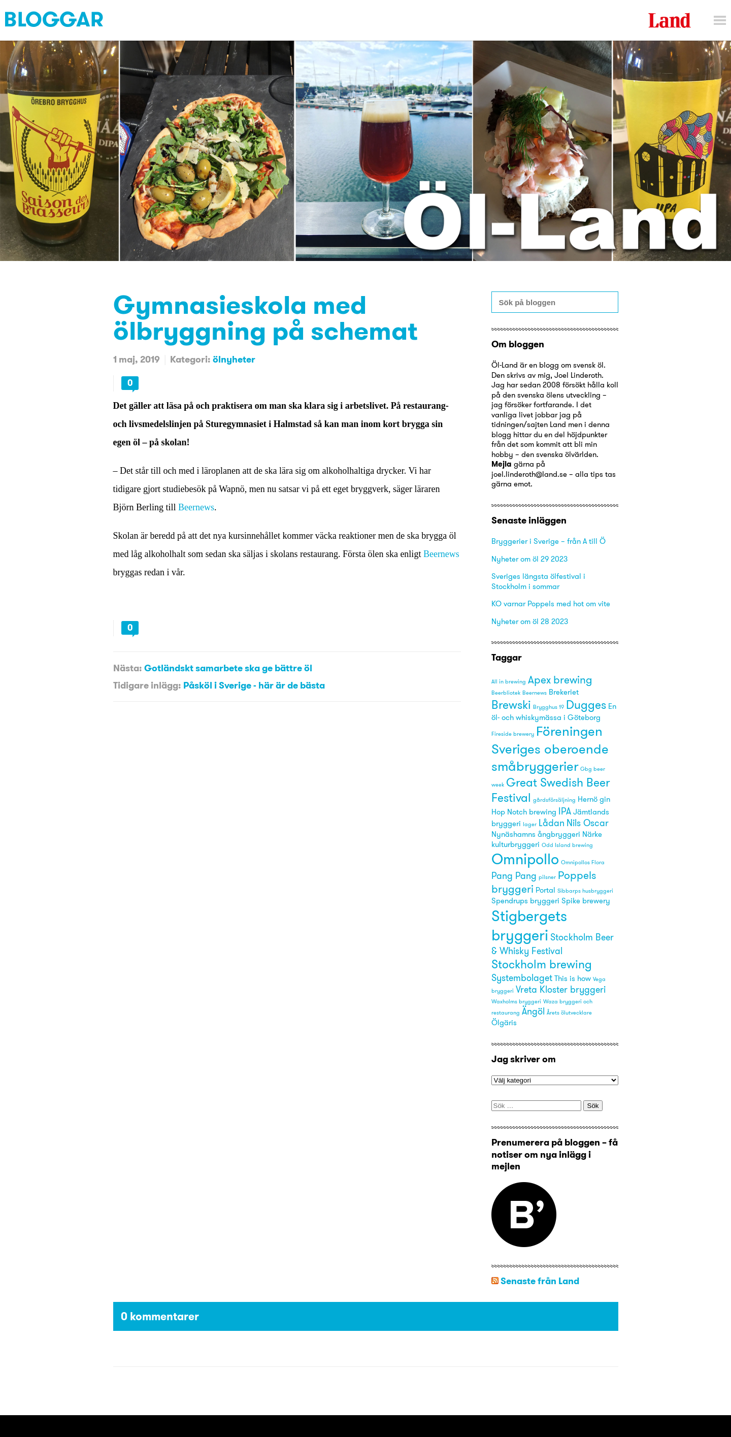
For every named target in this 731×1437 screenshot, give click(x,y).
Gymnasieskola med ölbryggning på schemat (265, 317)
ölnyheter (234, 359)
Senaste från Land (540, 1281)
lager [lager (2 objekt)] (530, 824)
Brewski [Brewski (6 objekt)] (511, 704)
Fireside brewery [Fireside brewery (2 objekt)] (512, 734)
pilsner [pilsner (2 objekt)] (547, 877)
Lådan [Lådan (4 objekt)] (551, 823)
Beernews (196, 507)
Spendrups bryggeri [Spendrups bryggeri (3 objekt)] (525, 900)
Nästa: (127, 668)
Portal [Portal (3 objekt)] (545, 890)
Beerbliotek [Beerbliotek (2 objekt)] (505, 693)
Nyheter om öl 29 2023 (529, 559)
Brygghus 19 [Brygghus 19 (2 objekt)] (548, 707)
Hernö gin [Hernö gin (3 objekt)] (594, 799)
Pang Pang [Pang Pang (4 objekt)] (514, 875)
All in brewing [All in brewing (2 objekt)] (508, 681)
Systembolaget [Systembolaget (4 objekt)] (521, 978)
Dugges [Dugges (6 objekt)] (586, 704)
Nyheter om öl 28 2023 (529, 621)
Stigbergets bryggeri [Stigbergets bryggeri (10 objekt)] (529, 925)
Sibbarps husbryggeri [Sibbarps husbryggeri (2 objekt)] (585, 891)
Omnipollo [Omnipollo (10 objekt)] (525, 859)
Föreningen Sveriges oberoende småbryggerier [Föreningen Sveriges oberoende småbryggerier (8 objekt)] (550, 748)
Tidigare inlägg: (147, 685)
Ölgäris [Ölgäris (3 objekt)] (504, 1022)
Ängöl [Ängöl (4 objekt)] (533, 1011)
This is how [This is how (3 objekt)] (572, 978)
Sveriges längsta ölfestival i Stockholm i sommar (538, 581)
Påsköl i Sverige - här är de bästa (254, 685)
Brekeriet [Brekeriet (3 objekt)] (564, 692)
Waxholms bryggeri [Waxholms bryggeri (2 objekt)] (516, 1001)
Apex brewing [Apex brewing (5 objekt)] (560, 679)
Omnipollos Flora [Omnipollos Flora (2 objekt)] (583, 862)
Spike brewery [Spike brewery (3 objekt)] (585, 900)
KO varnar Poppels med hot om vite (550, 603)
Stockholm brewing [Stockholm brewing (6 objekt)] (541, 964)
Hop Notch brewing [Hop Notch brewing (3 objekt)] (523, 812)
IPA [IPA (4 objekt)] (564, 811)
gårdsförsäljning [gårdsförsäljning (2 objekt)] (554, 800)
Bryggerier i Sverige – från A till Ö (548, 541)
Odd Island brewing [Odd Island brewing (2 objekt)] (567, 845)
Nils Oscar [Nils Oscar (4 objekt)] (588, 823)
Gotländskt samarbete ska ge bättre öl (228, 668)
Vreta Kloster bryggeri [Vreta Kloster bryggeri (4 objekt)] (561, 989)
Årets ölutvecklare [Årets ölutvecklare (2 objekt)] (569, 1012)
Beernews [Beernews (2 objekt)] (534, 693)
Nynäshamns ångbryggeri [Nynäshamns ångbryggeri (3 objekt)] (535, 834)
